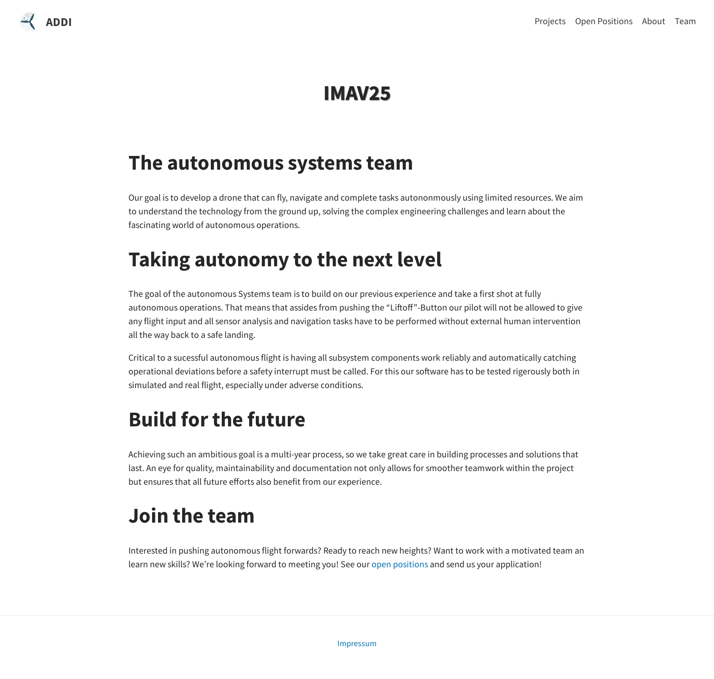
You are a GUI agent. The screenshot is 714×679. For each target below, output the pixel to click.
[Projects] (550, 20)
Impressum (357, 643)
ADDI (59, 21)
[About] (653, 20)
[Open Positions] (603, 20)
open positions (400, 564)
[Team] (685, 20)
